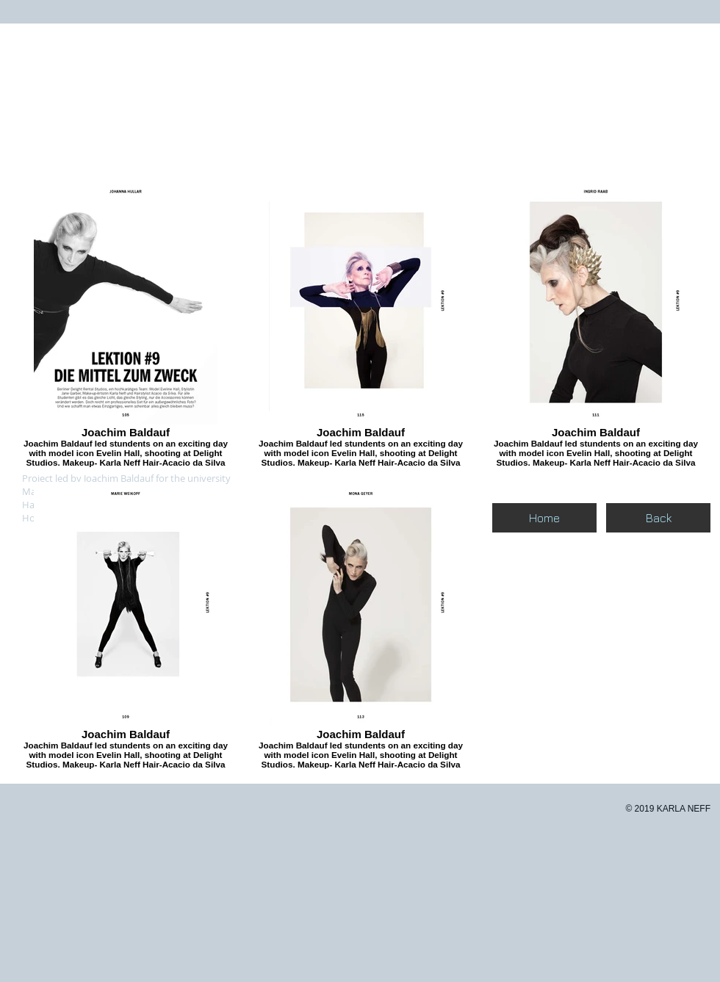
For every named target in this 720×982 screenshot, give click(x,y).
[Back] (658, 517)
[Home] (544, 517)
